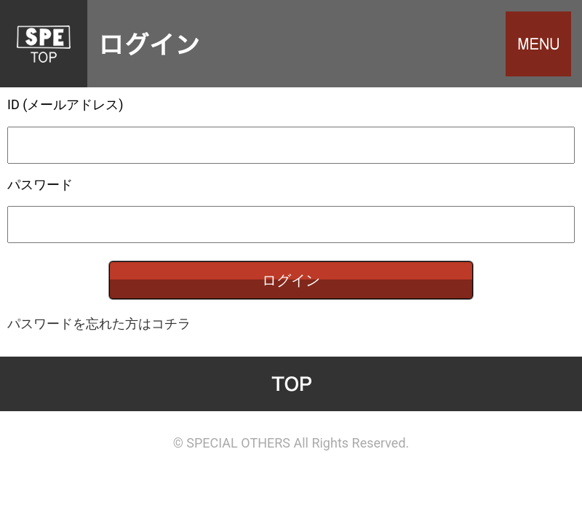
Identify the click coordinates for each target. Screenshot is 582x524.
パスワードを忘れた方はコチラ (99, 323)
